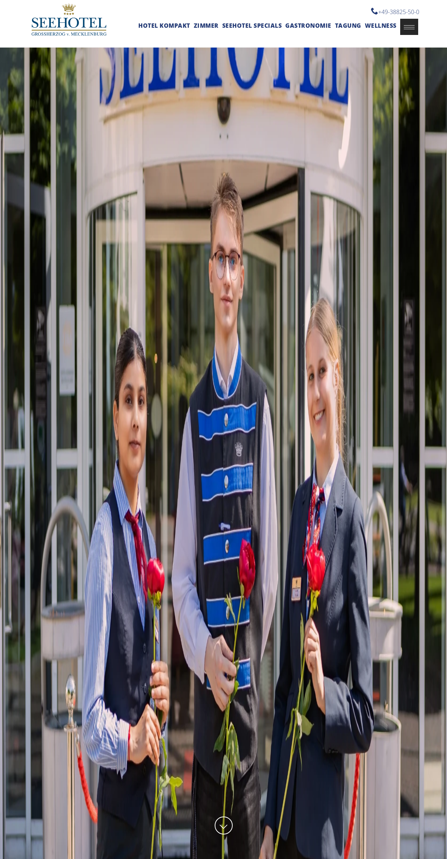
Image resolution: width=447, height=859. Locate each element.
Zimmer (206, 26)
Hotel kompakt (164, 26)
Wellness (381, 26)
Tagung (348, 26)
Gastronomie (308, 26)
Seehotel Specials (252, 26)
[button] (409, 27)
